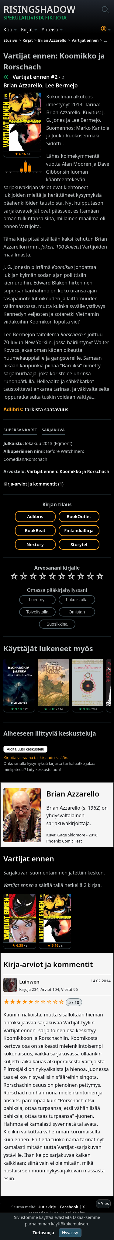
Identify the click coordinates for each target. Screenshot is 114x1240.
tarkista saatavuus (46, 409)
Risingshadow (39, 12)
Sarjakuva (53, 430)
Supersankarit (20, 430)
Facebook (69, 1207)
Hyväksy (70, 1232)
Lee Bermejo (61, 85)
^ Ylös (103, 1203)
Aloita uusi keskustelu (25, 749)
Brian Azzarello (22, 85)
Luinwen (29, 981)
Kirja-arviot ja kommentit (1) (33, 484)
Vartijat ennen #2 (34, 76)
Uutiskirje (46, 1207)
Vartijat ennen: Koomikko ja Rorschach (68, 471)
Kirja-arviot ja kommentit (48, 964)
